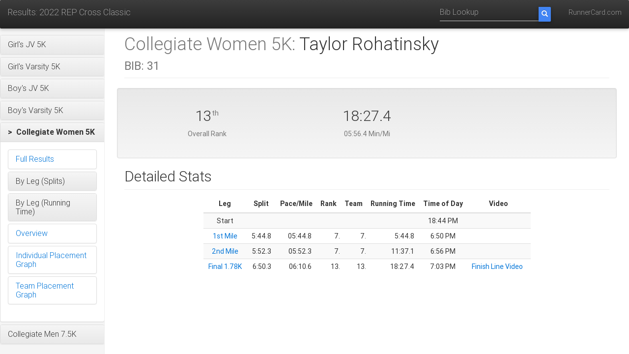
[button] (52, 44)
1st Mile (225, 236)
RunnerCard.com (595, 12)
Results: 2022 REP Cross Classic (69, 12)
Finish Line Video (497, 266)
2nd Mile (225, 251)
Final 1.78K (225, 266)
